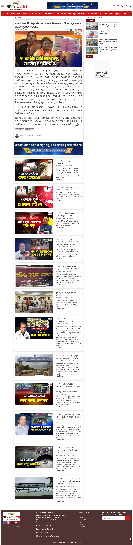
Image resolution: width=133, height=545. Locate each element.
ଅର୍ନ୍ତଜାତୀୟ (26, 13)
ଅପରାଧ (57, 13)
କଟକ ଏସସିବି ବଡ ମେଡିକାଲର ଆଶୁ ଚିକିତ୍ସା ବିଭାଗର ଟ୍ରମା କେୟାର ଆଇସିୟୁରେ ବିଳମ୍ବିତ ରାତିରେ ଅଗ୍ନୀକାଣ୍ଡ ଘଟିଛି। (68, 223)
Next (131, 13)
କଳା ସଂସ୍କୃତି (72, 13)
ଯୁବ (100, 13)
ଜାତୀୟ (19, 13)
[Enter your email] (113, 518)
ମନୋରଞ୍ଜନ (49, 13)
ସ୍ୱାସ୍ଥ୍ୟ (118, 13)
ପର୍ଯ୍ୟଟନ (126, 13)
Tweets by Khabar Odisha (94, 17)
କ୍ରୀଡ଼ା (41, 13)
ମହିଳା (105, 13)
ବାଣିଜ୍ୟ (63, 13)
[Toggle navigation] (130, 6)
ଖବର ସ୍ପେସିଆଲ (92, 13)
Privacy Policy (6, 526)
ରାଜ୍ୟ (13, 13)
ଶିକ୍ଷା (111, 13)
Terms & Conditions (17, 526)
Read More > (60, 179)
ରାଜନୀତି (34, 13)
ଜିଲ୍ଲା (19, 17)
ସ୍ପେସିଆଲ (81, 13)
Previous (127, 13)
